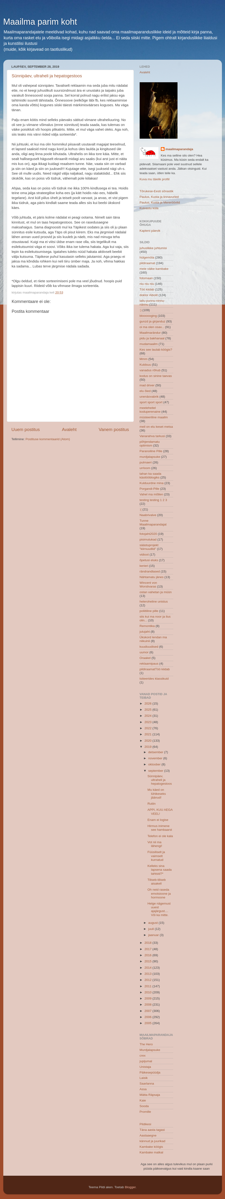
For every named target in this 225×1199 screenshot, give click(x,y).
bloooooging (148, 315)
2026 (148, 703)
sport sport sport (151, 402)
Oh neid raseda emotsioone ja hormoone (159, 893)
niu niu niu (147, 284)
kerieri (144, 566)
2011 (148, 986)
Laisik (144, 1078)
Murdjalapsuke (150, 1050)
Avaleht (69, 429)
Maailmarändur (150, 332)
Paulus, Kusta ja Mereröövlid (160, 202)
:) (141, 310)
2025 (148, 709)
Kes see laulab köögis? (156, 349)
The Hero (146, 1044)
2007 (148, 1011)
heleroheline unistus (154, 601)
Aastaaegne (148, 1135)
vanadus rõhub (150, 370)
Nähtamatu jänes (152, 577)
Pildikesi (145, 1124)
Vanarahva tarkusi (152, 436)
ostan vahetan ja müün (156, 592)
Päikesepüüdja (150, 1072)
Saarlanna (147, 1083)
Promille (145, 1111)
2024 (148, 715)
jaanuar (154, 935)
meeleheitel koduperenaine (150, 409)
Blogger (130, 1187)
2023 (148, 722)
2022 (148, 728)
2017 (148, 949)
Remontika (147, 626)
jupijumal (146, 1061)
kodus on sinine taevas (156, 376)
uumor (144, 652)
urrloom (145, 468)
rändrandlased (150, 571)
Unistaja (145, 1067)
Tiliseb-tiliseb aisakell (156, 881)
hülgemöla (147, 257)
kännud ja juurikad (153, 1141)
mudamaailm (149, 344)
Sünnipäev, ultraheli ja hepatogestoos (47, 76)
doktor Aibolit (149, 295)
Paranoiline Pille (151, 451)
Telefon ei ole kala (160, 836)
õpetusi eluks (149, 560)
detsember (156, 752)
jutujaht (145, 631)
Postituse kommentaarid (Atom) (48, 439)
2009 (148, 998)
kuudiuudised (149, 646)
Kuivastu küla (149, 208)
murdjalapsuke (150, 456)
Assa (143, 1089)
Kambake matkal (151, 1152)
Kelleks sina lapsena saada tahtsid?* (159, 869)
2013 (148, 974)
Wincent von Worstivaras (148, 584)
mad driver (147, 385)
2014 (148, 967)
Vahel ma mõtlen (151, 494)
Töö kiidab (147, 289)
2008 (148, 1004)
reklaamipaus (149, 663)
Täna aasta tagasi (152, 1130)
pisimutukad (148, 539)
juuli (151, 929)
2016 (148, 955)
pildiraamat (147, 263)
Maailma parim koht (40, 22)
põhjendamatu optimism (150, 443)
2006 (148, 1017)
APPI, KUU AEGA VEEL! (160, 811)
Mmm (144, 359)
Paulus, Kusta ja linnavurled (159, 197)
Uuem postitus (26, 429)
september (156, 770)
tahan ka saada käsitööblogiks (150, 475)
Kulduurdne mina (152, 483)
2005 (148, 1023)
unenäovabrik (149, 396)
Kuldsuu (145, 364)
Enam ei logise (157, 820)
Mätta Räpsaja (150, 1095)
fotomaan (146, 278)
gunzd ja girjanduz (153, 321)
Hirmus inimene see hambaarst (159, 827)
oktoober (155, 764)
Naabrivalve (148, 515)
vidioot (144, 554)
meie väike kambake (154, 268)
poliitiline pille (149, 611)
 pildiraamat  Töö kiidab (155, 669)
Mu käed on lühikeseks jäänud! (156, 793)
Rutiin (151, 803)
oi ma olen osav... (152, 327)
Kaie (143, 1100)
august (153, 923)
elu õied (145, 391)
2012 (148, 980)
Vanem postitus (114, 429)
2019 (148, 746)
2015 (148, 961)
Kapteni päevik (150, 230)
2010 (148, 992)
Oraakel (145, 658)
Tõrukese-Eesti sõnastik (157, 191)
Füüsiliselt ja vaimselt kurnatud (156, 855)
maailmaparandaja (179, 149)
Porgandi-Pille (149, 488)
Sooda (144, 1106)
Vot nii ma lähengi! (154, 844)
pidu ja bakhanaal (152, 338)
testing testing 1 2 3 (153, 500)
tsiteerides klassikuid (154, 678)
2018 (148, 942)
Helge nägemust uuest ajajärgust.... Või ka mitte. (158, 909)
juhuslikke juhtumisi (153, 248)
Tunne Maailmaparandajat (153, 522)
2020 (148, 740)
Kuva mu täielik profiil (155, 179)
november (155, 758)
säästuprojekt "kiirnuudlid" (149, 547)
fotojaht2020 (148, 534)
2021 (148, 734)
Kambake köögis (151, 1146)
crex (143, 1055)
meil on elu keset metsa (156, 426)
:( (141, 509)
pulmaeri (146, 462)
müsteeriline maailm (154, 417)
